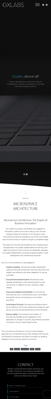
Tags (26, 345)
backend (17, 349)
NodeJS (38, 349)
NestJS (32, 349)
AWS (11, 349)
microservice (24, 349)
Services (26, 198)
